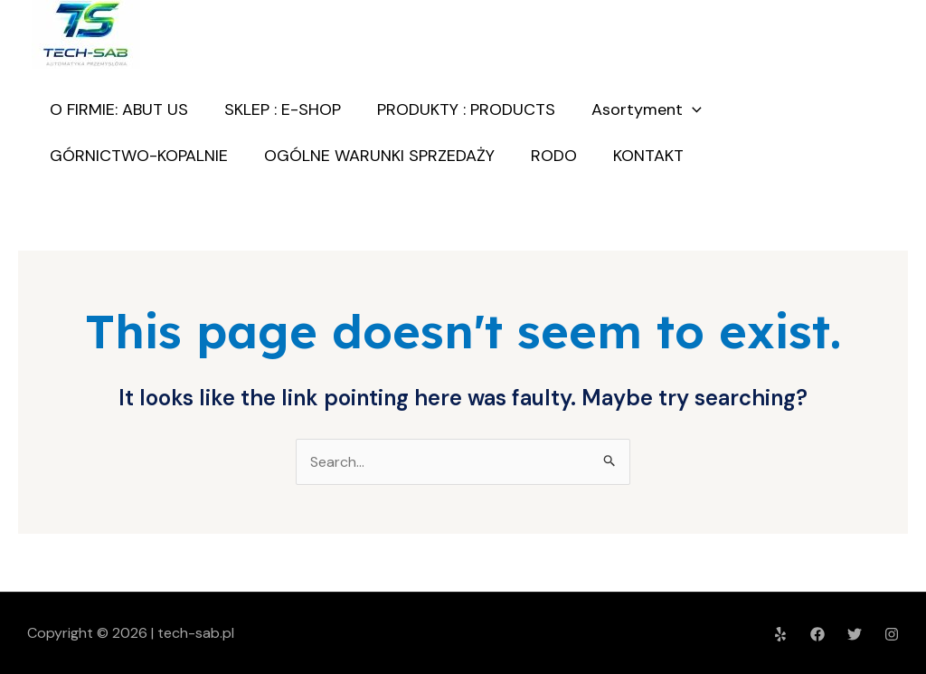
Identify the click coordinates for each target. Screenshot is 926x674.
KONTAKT (650, 155)
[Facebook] (817, 634)
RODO (554, 155)
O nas (856, 133)
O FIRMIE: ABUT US (119, 109)
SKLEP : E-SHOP (282, 109)
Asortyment (646, 109)
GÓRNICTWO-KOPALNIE (139, 155)
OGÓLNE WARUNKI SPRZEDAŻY (379, 155)
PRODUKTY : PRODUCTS (466, 109)
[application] (692, 109)
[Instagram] (891, 634)
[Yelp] (780, 634)
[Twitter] (854, 634)
